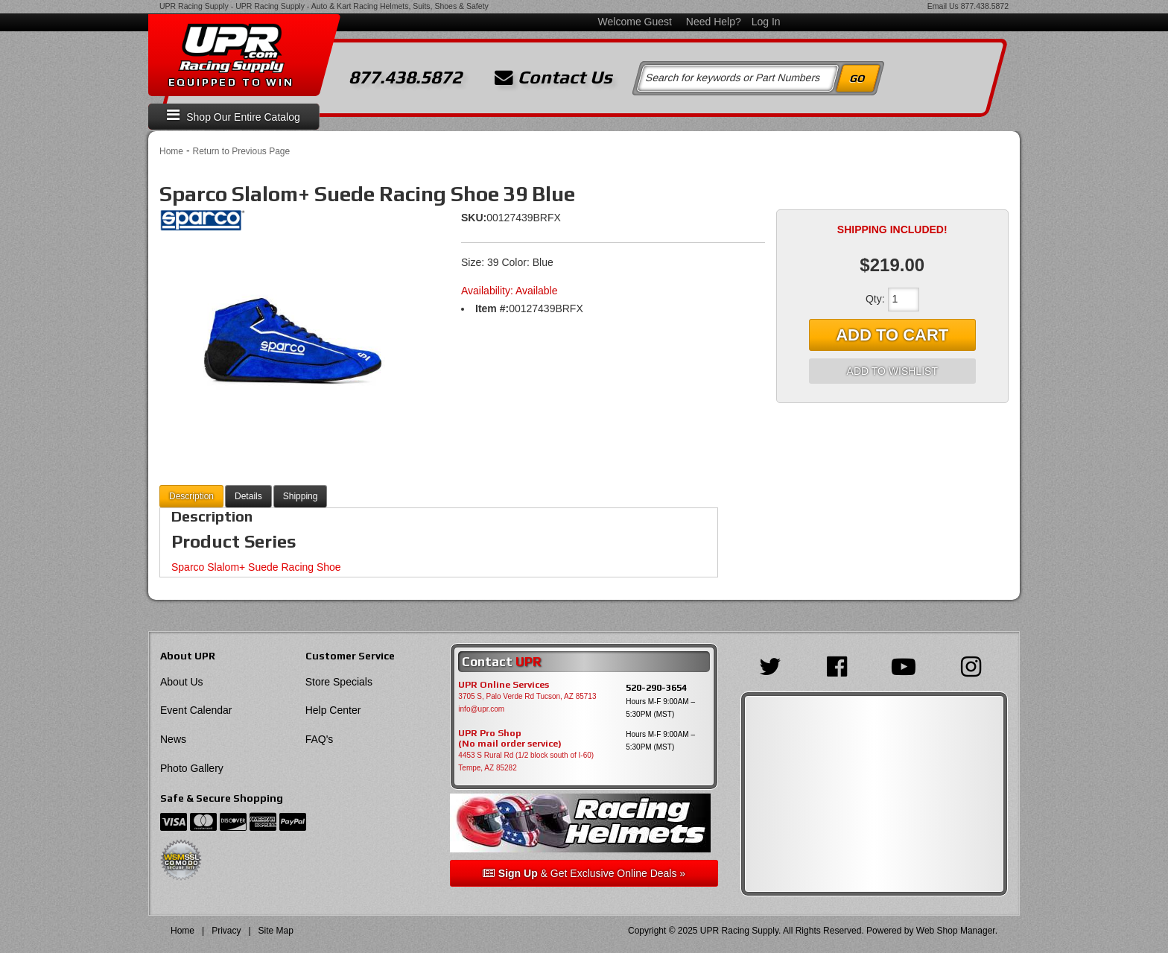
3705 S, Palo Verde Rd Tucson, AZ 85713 (527, 696)
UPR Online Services (503, 685)
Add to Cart (892, 335)
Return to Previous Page (241, 151)
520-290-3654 (656, 687)
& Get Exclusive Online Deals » (584, 873)
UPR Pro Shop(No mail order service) (510, 738)
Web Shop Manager (955, 930)
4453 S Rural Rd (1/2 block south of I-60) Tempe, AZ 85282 (526, 761)
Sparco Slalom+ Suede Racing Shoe (256, 567)
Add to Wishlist (892, 371)
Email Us (943, 5)
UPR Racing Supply (194, 5)
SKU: (473, 218)
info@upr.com (481, 709)
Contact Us (553, 77)
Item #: (492, 308)
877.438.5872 (985, 5)
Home (171, 151)
